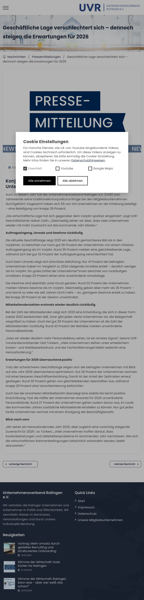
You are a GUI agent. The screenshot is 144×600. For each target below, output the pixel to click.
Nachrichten (14, 57)
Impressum (86, 507)
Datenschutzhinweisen (88, 160)
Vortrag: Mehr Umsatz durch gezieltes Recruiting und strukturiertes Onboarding (39, 547)
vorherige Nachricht (20, 464)
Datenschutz (87, 514)
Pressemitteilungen (46, 57)
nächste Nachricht (126, 464)
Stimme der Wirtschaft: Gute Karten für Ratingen (39, 564)
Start (81, 501)
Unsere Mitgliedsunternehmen (100, 520)
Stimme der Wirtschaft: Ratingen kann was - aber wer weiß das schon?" (42, 582)
